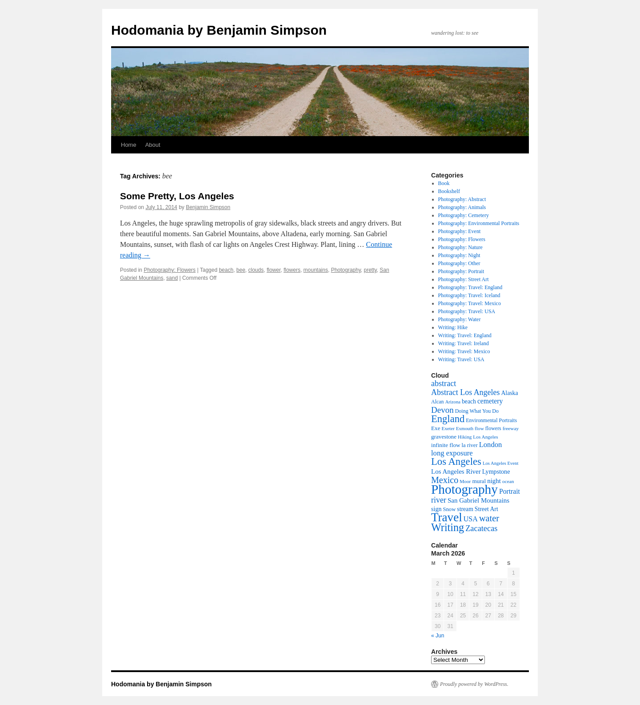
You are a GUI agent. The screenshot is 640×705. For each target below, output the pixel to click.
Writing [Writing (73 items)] (447, 527)
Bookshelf (449, 191)
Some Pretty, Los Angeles (177, 196)
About (152, 144)
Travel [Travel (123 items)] (446, 517)
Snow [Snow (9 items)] (449, 509)
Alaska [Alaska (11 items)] (509, 393)
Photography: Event (459, 231)
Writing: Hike (453, 327)
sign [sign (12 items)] (436, 508)
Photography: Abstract (462, 199)
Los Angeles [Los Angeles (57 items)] (456, 461)
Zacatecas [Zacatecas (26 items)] (481, 528)
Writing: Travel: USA (461, 359)
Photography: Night (459, 255)
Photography (346, 270)
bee (240, 270)
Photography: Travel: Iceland (469, 295)
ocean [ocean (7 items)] (508, 481)
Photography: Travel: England (470, 287)
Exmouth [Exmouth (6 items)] (464, 428)
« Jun (437, 635)
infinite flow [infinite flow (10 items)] (445, 445)
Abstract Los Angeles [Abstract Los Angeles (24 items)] (465, 392)
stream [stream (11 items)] (465, 509)
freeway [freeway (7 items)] (511, 428)
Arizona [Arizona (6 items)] (452, 401)
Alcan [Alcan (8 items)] (437, 402)
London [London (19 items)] (490, 444)
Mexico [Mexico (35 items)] (444, 480)
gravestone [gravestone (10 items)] (443, 436)
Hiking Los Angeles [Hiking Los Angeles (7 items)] (478, 436)
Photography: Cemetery (463, 215)
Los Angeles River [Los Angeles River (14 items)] (456, 471)
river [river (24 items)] (438, 500)
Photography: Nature (460, 247)
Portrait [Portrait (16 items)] (509, 491)
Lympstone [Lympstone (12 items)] (496, 471)
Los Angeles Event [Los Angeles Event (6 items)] (501, 463)
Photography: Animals (462, 207)
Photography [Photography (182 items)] (464, 489)
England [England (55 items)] (447, 418)
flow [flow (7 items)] (479, 428)
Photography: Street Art (463, 279)
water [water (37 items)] (489, 518)
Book (444, 183)
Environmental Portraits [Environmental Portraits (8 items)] (491, 420)
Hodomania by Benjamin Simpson (219, 30)
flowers (292, 270)
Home (128, 144)
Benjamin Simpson (208, 207)
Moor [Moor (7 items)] (465, 481)
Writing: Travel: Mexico (464, 351)
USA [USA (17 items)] (471, 519)
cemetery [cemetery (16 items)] (490, 401)
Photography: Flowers (170, 270)
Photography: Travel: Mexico (469, 303)
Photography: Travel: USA (467, 311)
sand (172, 278)
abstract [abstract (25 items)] (443, 383)
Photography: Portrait (461, 271)
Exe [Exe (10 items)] (435, 428)
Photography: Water (459, 319)
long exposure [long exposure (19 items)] (452, 453)
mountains (316, 270)
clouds (256, 270)
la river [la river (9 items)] (469, 445)
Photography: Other (459, 263)
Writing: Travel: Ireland (463, 343)
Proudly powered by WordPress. (474, 684)
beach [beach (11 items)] (469, 401)
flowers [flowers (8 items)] (493, 428)
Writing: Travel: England (465, 335)
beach (226, 270)
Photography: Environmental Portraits (479, 223)
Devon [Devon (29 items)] (442, 410)
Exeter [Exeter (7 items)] (448, 428)
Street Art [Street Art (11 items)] (486, 509)
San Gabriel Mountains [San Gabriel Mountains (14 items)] (478, 500)
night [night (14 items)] (494, 480)
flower (273, 270)
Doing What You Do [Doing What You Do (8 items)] (477, 411)
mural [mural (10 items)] (479, 481)
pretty (370, 270)
